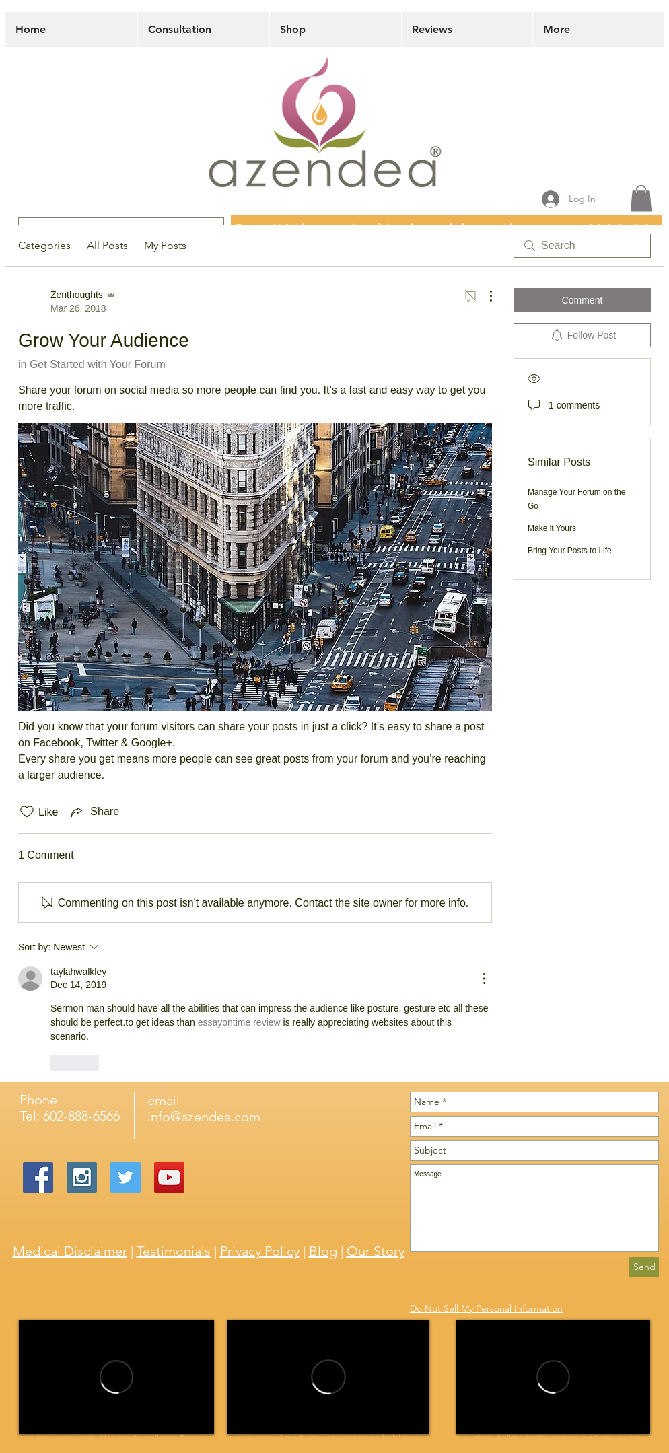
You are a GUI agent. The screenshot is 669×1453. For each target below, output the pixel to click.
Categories (44, 245)
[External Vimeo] (116, 1377)
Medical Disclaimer (70, 1251)
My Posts (165, 245)
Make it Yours (552, 528)
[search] (582, 246)
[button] (641, 198)
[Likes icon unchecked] (27, 812)
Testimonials (174, 1251)
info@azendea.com (203, 1116)
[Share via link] (94, 812)
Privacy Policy (260, 1251)
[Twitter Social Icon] (125, 1177)
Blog (323, 1251)
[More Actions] (484, 296)
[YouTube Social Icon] (169, 1177)
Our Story (375, 1251)
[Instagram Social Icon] (82, 1177)
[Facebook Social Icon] (38, 1177)
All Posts (107, 245)
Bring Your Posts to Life (570, 550)
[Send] (644, 1267)
